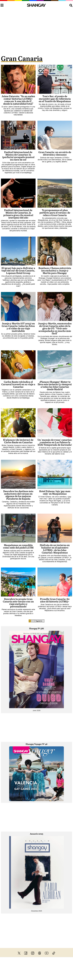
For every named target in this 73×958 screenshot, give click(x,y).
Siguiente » (39, 621)
